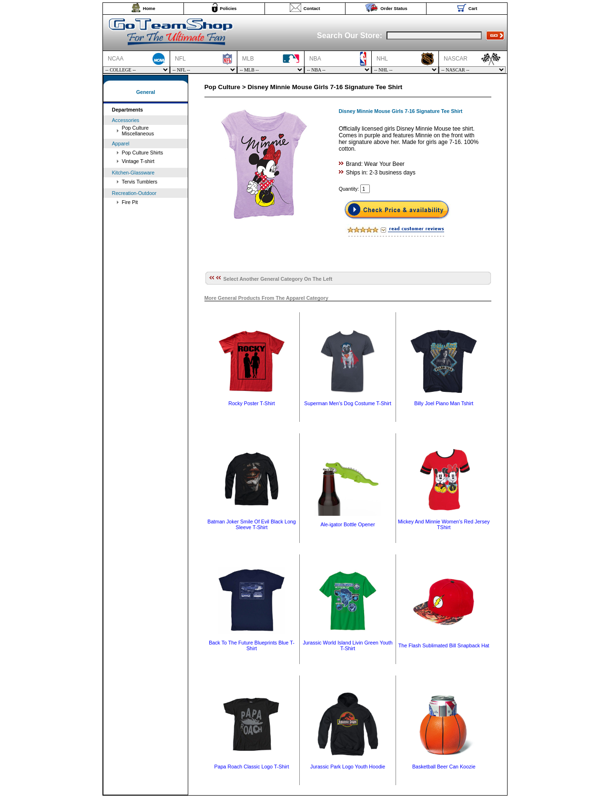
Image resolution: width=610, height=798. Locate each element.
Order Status (393, 8)
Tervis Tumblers (140, 181)
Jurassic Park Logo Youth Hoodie (347, 766)
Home (149, 8)
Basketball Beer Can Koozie (444, 766)
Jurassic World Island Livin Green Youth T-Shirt (348, 645)
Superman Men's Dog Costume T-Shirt (347, 403)
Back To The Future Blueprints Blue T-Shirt (251, 645)
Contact (312, 8)
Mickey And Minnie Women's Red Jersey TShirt (444, 524)
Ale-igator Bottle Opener (347, 524)
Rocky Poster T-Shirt (251, 403)
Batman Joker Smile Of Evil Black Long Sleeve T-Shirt (251, 524)
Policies (228, 8)
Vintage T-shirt (138, 161)
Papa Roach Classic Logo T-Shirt (251, 766)
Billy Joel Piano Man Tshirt (443, 403)
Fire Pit (130, 202)
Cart (473, 8)
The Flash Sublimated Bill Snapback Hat (443, 645)
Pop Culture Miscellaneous (138, 130)
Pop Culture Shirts (142, 152)
